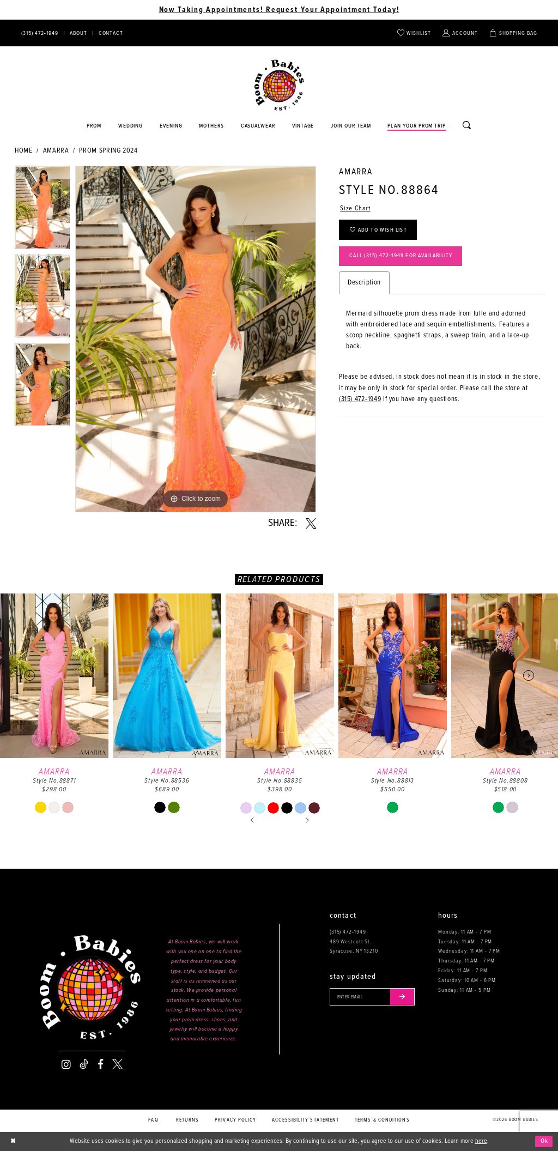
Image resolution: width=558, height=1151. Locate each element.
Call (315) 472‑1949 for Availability (404, 257)
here (481, 1141)
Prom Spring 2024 (108, 150)
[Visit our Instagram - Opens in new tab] (66, 1064)
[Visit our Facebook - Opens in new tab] (101, 1064)
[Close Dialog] (13, 1141)
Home (24, 150)
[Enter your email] (373, 996)
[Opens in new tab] (258, 126)
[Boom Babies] (279, 85)
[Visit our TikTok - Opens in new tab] (84, 1064)
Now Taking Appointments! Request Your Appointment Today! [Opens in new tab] (279, 10)
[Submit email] (404, 996)
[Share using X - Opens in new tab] (311, 524)
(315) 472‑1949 (360, 399)
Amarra (56, 150)
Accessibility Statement (305, 1120)
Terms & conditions (382, 1120)
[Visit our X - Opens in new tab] (117, 1064)
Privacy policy (235, 1120)
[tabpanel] (42, 210)
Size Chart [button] (355, 208)
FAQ (153, 1120)
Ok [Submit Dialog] (544, 1141)
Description (364, 283)
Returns (187, 1120)
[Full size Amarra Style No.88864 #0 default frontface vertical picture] (196, 339)
